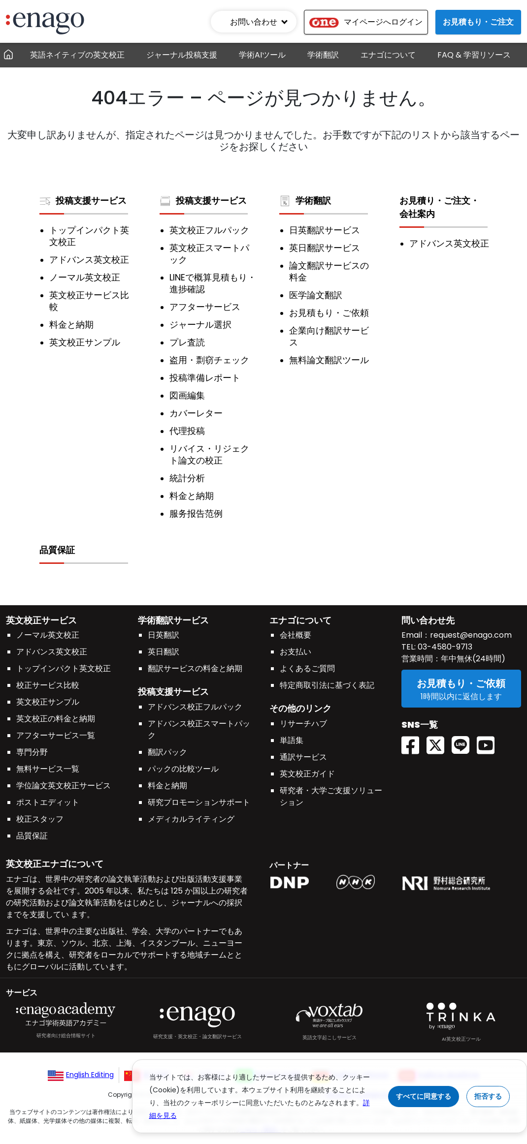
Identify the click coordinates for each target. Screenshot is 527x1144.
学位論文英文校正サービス (63, 785)
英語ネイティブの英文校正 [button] (77, 55)
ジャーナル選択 (200, 325)
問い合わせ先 (428, 620)
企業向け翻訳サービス (329, 336)
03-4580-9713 (444, 646)
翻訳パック (167, 752)
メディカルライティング (191, 819)
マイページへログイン (366, 22)
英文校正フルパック (209, 230)
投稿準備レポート (204, 378)
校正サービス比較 (47, 685)
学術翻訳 (305, 200)
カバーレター (196, 413)
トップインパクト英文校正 (89, 236)
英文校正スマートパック (209, 254)
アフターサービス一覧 (55, 735)
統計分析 (187, 478)
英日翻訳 (163, 651)
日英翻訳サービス (324, 230)
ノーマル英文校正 (84, 277)
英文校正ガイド (307, 773)
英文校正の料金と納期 (55, 718)
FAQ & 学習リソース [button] (474, 55)
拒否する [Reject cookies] (488, 1096)
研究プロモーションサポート (199, 802)
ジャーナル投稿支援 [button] (181, 55)
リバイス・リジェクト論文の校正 (209, 454)
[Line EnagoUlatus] (464, 742)
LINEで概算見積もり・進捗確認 (212, 283)
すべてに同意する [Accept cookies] (423, 1096)
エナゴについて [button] (388, 55)
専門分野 (32, 752)
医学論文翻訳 (315, 295)
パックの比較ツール (183, 768)
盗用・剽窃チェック (209, 360)
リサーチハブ (303, 723)
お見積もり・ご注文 (478, 22)
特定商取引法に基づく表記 (327, 685)
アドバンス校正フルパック (195, 706)
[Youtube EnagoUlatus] (489, 742)
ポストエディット (47, 802)
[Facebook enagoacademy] (414, 742)
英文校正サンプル (84, 342)
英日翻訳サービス (324, 248)
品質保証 (57, 550)
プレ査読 (187, 342)
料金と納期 (71, 325)
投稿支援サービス (83, 200)
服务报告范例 (196, 514)
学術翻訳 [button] (323, 55)
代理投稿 (187, 431)
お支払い (295, 651)
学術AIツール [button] (262, 55)
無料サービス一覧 (47, 768)
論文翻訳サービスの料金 (329, 271)
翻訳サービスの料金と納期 (195, 668)
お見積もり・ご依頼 (329, 313)
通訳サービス (303, 757)
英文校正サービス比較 (89, 301)
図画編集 (187, 396)
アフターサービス (204, 307)
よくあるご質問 (307, 668)
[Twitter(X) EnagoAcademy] (439, 742)
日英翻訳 (163, 635)
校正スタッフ (40, 819)
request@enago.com (471, 635)
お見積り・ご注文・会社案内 (439, 207)
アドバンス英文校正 (89, 260)
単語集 (291, 740)
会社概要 (295, 635)
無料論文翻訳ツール (329, 360)
